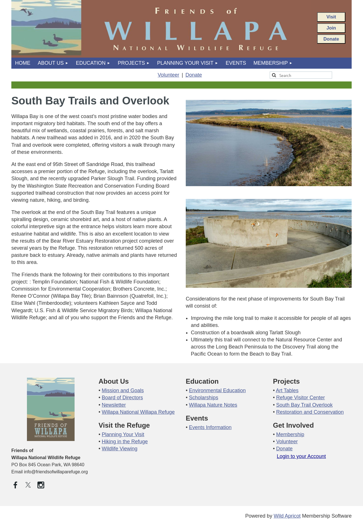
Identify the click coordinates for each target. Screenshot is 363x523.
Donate (331, 38)
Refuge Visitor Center (300, 397)
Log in (301, 461)
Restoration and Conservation (310, 412)
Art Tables (287, 390)
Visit (331, 16)
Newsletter (114, 405)
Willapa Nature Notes (213, 405)
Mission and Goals (123, 390)
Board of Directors (122, 397)
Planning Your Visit (123, 434)
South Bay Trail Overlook (304, 405)
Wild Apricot (287, 516)
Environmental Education (217, 390)
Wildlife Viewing (120, 448)
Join (331, 27)
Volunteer (168, 75)
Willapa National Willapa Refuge (138, 412)
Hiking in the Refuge (125, 441)
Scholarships (203, 397)
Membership (290, 434)
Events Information (210, 427)
